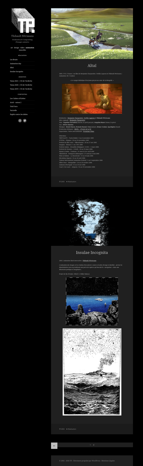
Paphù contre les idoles (19, 114)
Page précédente (54, 446)
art (12, 48)
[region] (92, 99)
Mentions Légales (108, 461)
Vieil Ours (14, 106)
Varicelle (13, 110)
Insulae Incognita (16, 71)
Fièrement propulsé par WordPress (86, 461)
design (16, 48)
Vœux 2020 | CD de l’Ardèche (21, 85)
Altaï (12, 67)
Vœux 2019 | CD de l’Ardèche (21, 89)
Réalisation (72, 181)
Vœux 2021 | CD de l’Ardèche (21, 81)
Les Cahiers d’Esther (18, 98)
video (22, 48)
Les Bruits (14, 59)
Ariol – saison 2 (15, 102)
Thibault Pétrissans (22, 36)
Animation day (15, 63)
